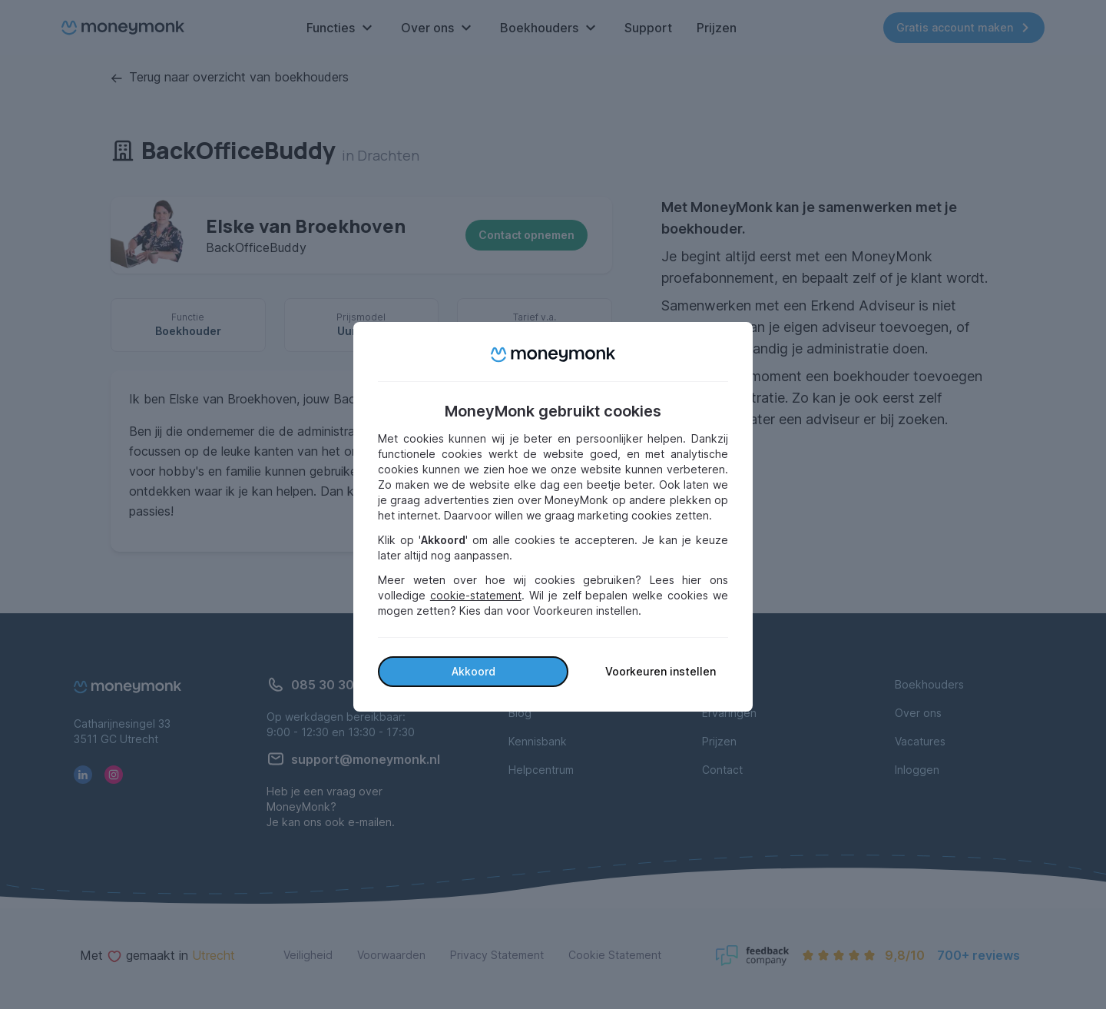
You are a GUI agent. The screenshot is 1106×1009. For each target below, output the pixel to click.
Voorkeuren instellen (660, 671)
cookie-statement (476, 595)
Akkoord (473, 671)
